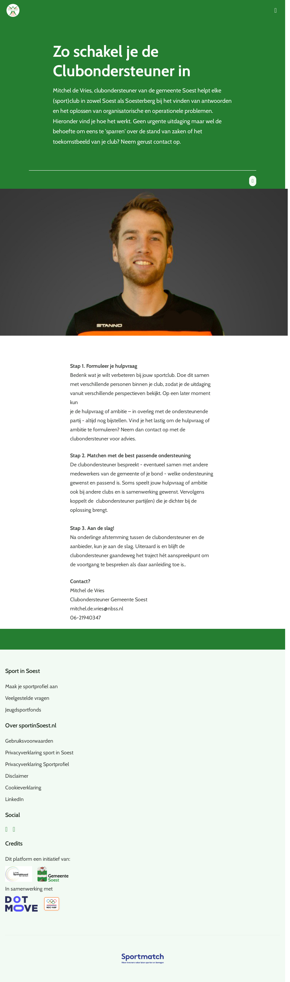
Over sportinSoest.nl (30, 725)
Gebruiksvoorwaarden (29, 741)
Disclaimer (16, 776)
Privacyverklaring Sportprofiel (37, 764)
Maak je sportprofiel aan (31, 686)
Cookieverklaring (23, 787)
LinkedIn (14, 799)
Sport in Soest (22, 671)
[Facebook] (6, 829)
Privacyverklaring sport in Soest (39, 752)
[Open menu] (275, 10)
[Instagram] (14, 829)
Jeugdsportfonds (23, 710)
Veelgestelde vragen (27, 698)
